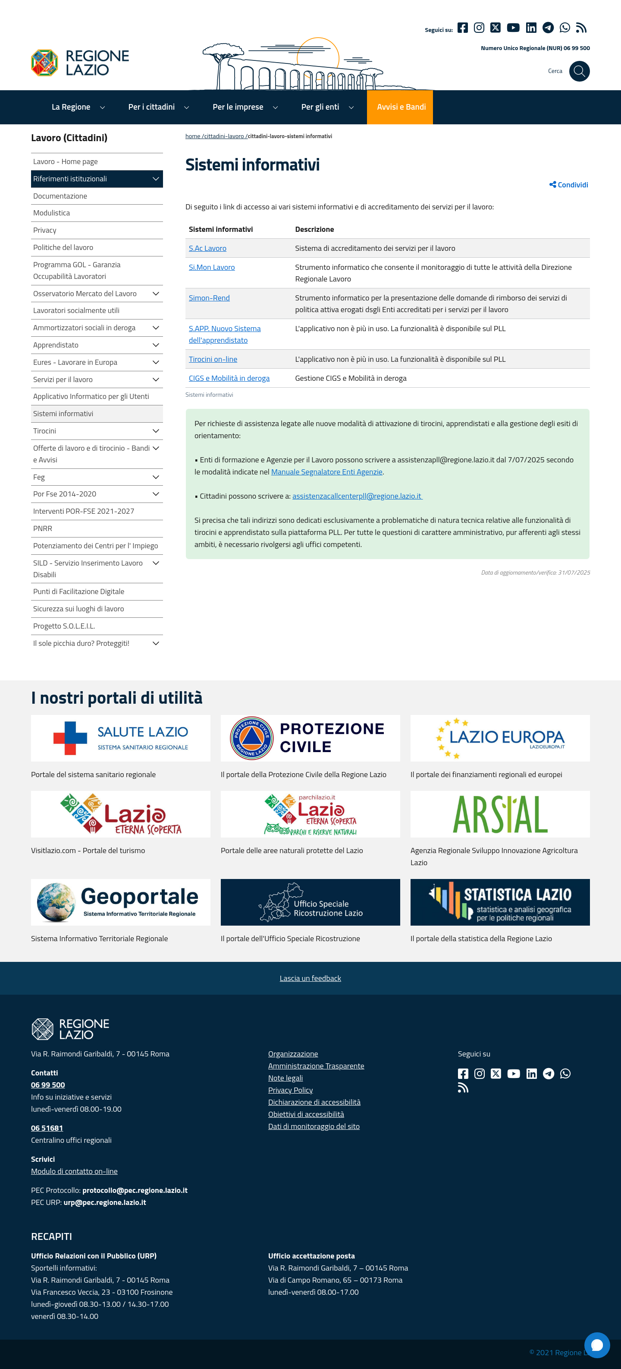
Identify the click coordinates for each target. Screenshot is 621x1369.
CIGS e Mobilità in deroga (229, 378)
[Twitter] (495, 28)
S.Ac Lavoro (207, 248)
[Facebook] (463, 28)
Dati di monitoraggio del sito (314, 1126)
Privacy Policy (290, 1090)
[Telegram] (548, 1074)
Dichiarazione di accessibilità (314, 1102)
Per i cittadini (152, 106)
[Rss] (463, 1087)
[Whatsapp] (565, 28)
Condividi (568, 184)
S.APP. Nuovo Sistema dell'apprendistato (225, 334)
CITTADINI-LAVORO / (226, 136)
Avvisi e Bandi (401, 106)
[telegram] (548, 28)
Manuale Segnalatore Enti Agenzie (327, 471)
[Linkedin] (531, 28)
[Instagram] (479, 28)
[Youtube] (513, 28)
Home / (194, 136)
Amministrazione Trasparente (316, 1066)
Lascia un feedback (310, 978)
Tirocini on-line (213, 359)
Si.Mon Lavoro (212, 267)
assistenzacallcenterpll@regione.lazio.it (357, 496)
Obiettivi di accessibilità (306, 1114)
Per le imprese (238, 106)
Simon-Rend (209, 298)
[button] (156, 178)
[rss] (581, 28)
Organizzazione (293, 1053)
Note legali (285, 1078)
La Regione (71, 106)
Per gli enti (320, 106)
